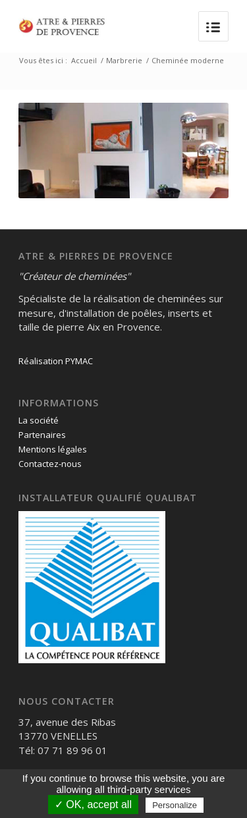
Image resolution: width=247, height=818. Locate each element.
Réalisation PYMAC (55, 361)
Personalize (174, 805)
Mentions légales (52, 449)
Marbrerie (124, 60)
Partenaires (42, 435)
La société (38, 420)
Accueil (84, 60)
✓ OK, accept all (93, 804)
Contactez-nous (50, 464)
